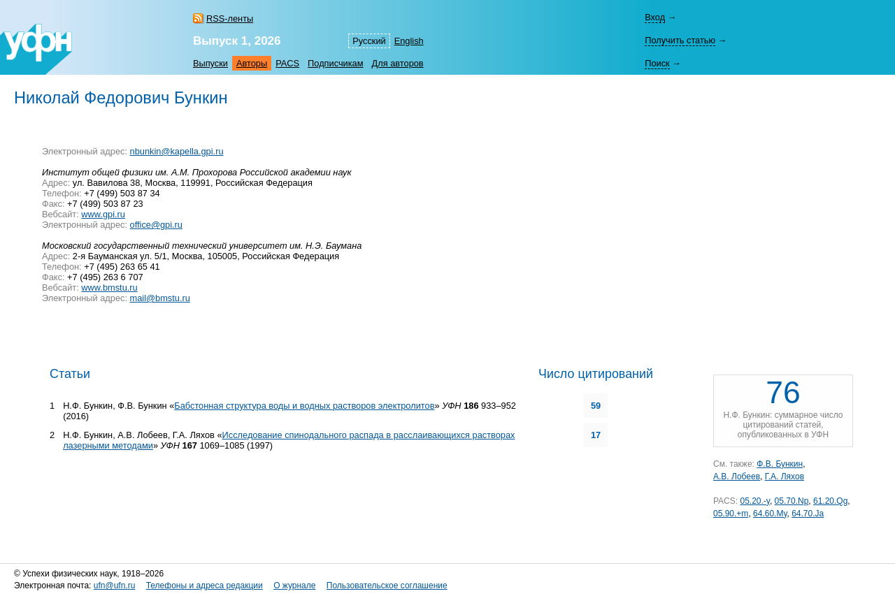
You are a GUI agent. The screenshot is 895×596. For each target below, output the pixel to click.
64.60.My (770, 513)
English (409, 41)
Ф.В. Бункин (780, 464)
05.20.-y (754, 501)
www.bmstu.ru (109, 287)
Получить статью (680, 40)
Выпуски (210, 63)
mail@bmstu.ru (160, 298)
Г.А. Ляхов (784, 476)
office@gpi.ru (156, 224)
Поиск (657, 63)
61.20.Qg (830, 501)
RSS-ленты (229, 18)
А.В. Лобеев (736, 476)
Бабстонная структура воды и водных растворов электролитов (304, 405)
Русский (368, 41)
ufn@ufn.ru (115, 585)
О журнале (294, 585)
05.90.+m (730, 513)
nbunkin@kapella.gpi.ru (177, 151)
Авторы (251, 63)
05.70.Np (792, 501)
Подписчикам (335, 63)
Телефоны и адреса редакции (204, 585)
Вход (655, 17)
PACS (287, 63)
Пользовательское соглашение (387, 585)
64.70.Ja (808, 513)
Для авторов (398, 63)
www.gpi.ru (103, 214)
